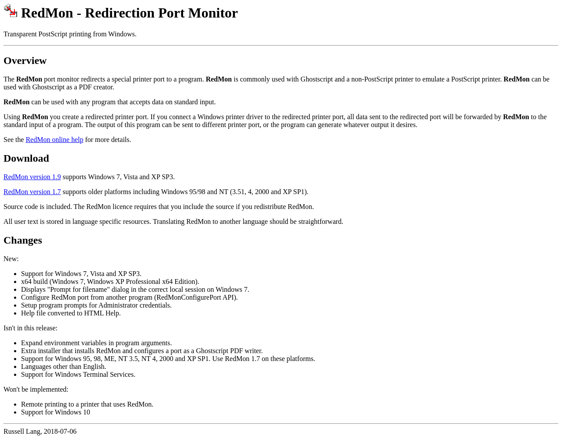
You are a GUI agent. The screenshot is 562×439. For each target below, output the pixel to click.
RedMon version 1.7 (32, 191)
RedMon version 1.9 (32, 177)
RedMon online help (55, 139)
